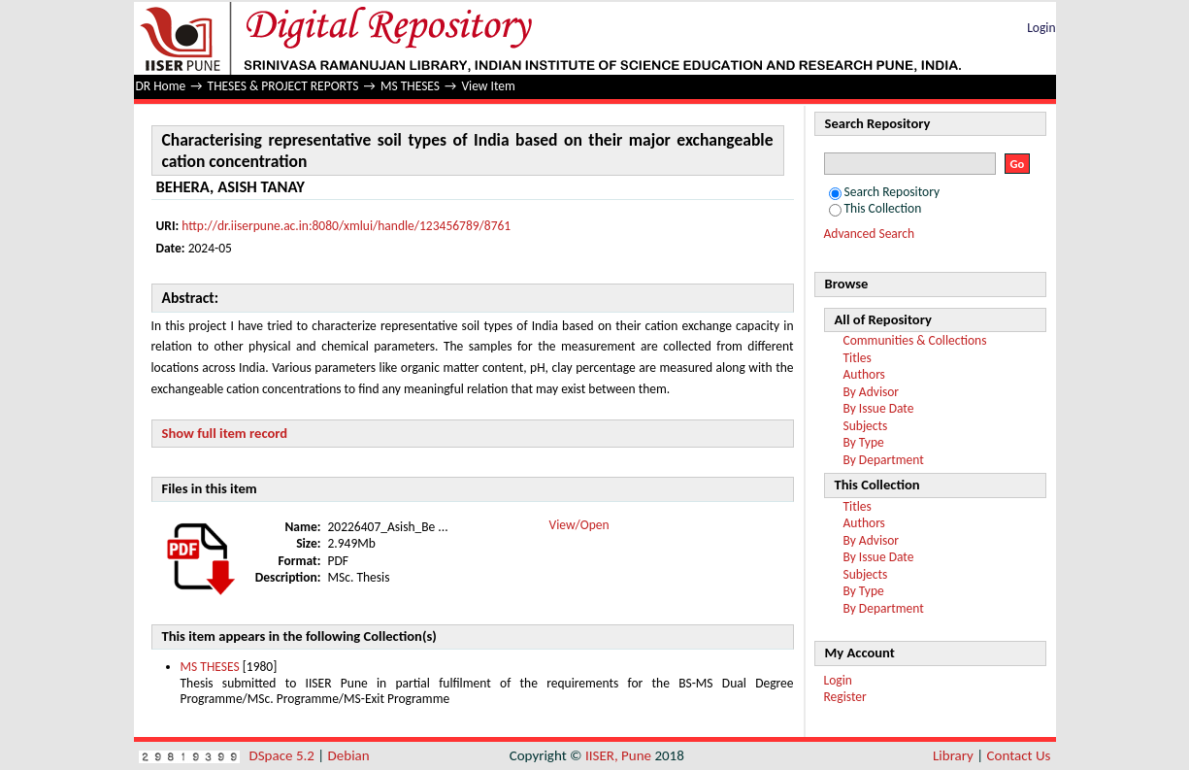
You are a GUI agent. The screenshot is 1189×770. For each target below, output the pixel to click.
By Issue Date (878, 408)
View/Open (579, 525)
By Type (863, 442)
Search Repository (885, 192)
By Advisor (871, 392)
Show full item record (225, 433)
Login (1041, 27)
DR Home (161, 86)
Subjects (865, 426)
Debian (349, 755)
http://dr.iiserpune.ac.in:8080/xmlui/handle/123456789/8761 (346, 226)
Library (953, 755)
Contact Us (1019, 755)
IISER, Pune (618, 755)
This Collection (875, 208)
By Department (883, 460)
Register (845, 696)
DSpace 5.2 (283, 755)
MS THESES (410, 86)
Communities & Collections (915, 340)
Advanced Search (869, 233)
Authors (864, 374)
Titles (857, 358)
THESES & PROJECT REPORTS (283, 86)
